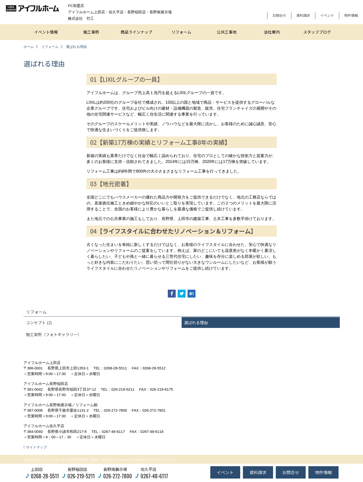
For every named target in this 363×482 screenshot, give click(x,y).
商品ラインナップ (136, 32)
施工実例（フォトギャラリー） (53, 334)
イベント (327, 15)
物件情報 (351, 15)
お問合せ (279, 15)
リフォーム (181, 32)
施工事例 (91, 32)
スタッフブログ (317, 32)
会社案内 (272, 32)
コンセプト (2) (39, 322)
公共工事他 (226, 32)
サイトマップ (36, 447)
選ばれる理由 (196, 322)
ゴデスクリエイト (164, 460)
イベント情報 (46, 32)
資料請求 (303, 15)
